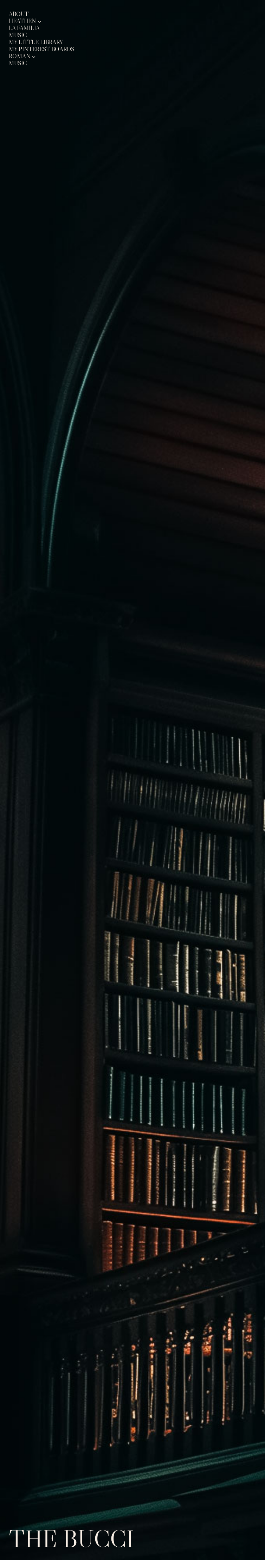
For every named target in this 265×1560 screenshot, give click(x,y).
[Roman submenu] (33, 56)
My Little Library (36, 42)
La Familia (24, 28)
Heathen (22, 21)
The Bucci (71, 1538)
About (18, 14)
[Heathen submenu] (39, 21)
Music (18, 35)
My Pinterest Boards (41, 49)
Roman (20, 56)
